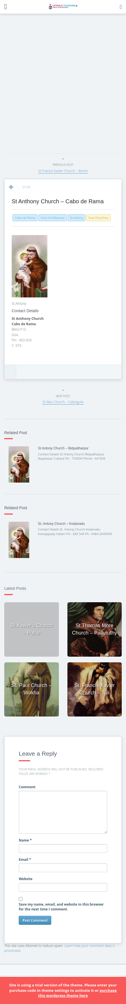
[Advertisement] (63, 85)
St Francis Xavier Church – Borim (63, 170)
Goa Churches (98, 217)
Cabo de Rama (25, 217)
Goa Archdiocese (53, 217)
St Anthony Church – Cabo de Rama (58, 201)
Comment (27, 787)
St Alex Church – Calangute (62, 402)
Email (25, 859)
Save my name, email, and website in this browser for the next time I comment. (61, 907)
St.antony (76, 217)
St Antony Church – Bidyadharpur (63, 448)
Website (25, 878)
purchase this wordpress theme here (77, 993)
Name (25, 840)
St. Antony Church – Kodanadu (61, 524)
